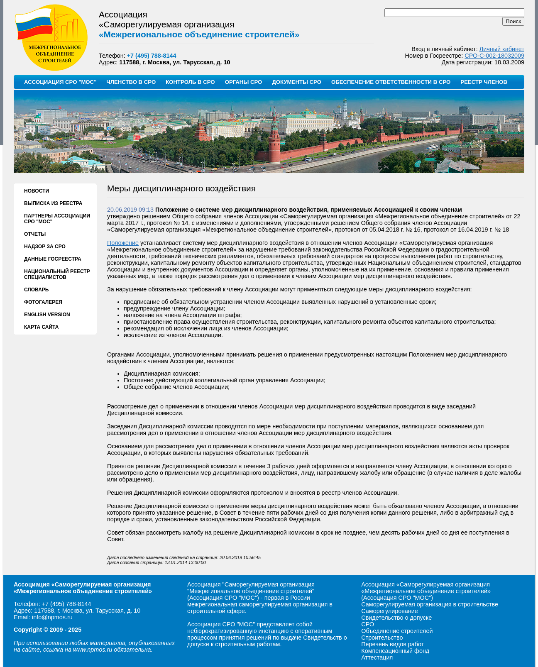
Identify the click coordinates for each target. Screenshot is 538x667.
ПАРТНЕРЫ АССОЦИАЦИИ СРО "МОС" (57, 219)
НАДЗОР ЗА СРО (45, 246)
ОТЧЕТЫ (35, 234)
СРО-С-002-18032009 (494, 55)
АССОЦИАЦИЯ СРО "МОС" (60, 82)
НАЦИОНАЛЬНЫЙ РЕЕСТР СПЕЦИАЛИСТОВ (57, 274)
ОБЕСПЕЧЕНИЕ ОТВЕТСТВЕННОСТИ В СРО (390, 82)
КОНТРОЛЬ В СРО (190, 82)
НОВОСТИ (36, 191)
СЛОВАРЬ (36, 290)
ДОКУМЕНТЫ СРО (296, 82)
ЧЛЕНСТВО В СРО (131, 82)
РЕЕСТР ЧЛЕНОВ (483, 82)
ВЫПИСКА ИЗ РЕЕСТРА (53, 203)
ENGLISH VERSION (47, 315)
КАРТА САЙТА (41, 327)
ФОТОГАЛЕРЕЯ (43, 302)
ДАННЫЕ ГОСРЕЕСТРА (52, 259)
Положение (123, 242)
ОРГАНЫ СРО (243, 82)
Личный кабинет (501, 49)
